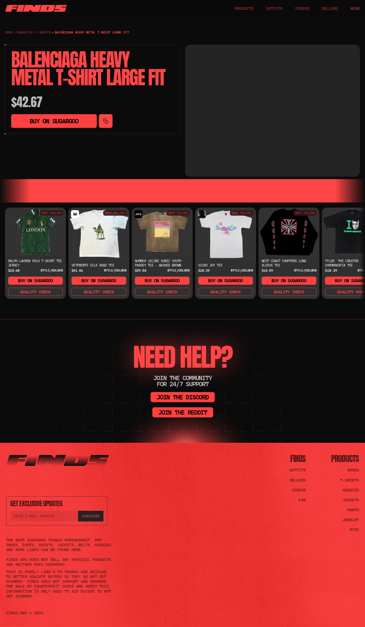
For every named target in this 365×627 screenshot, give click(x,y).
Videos (299, 490)
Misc (354, 529)
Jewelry (351, 519)
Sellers (297, 480)
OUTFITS (274, 8)
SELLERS (330, 8)
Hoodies (351, 490)
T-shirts (42, 32)
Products (345, 458)
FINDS (298, 458)
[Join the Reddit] (33, 481)
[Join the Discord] (9, 481)
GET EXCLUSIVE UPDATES (36, 503)
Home (8, 32)
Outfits (297, 469)
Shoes (353, 469)
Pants (353, 509)
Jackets (351, 499)
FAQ (302, 499)
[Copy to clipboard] (106, 121)
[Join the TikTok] (21, 481)
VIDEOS (302, 8)
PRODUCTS (244, 8)
